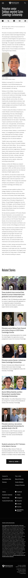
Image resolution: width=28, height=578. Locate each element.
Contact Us (5, 476)
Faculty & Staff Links (7, 500)
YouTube (19, 506)
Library (4, 492)
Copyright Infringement (21, 571)
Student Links (5, 498)
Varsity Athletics (19, 482)
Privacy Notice (23, 573)
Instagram (19, 498)
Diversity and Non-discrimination (8, 522)
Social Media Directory (20, 510)
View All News (13, 461)
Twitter (18, 495)
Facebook (19, 492)
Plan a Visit (18, 476)
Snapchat (19, 500)
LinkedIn (19, 503)
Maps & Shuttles (19, 479)
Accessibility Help (6, 479)
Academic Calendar (7, 495)
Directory (4, 482)
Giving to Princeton (20, 485)
